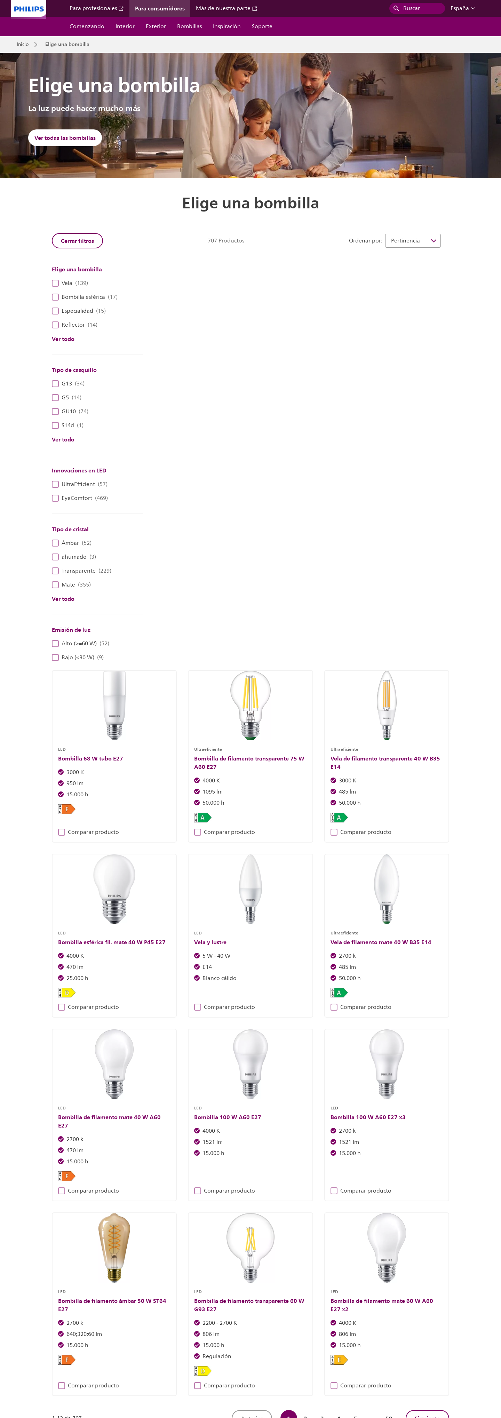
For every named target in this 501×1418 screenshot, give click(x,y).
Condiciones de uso (401, 1363)
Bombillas (189, 26)
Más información (361, 1230)
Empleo (99, 1363)
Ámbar (72, 543)
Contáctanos (133, 1363)
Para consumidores (160, 8)
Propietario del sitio (180, 1363)
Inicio (23, 44)
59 (388, 945)
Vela (70, 283)
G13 (68, 384)
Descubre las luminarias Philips (140, 1230)
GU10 (70, 411)
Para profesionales (97, 8)
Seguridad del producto (342, 1363)
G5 (66, 397)
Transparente (81, 571)
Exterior (156, 26)
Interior (125, 26)
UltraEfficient (80, 484)
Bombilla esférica (85, 297)
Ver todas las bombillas (65, 138)
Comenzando (87, 26)
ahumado (74, 557)
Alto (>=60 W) (80, 643)
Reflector (74, 325)
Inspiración (227, 26)
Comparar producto (190, 408)
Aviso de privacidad (283, 1363)
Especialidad (79, 311)
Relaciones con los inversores (48, 1363)
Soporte (262, 26)
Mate (71, 585)
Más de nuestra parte (226, 8)
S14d (68, 425)
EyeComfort (80, 498)
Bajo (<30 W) (78, 657)
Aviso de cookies (231, 1363)
